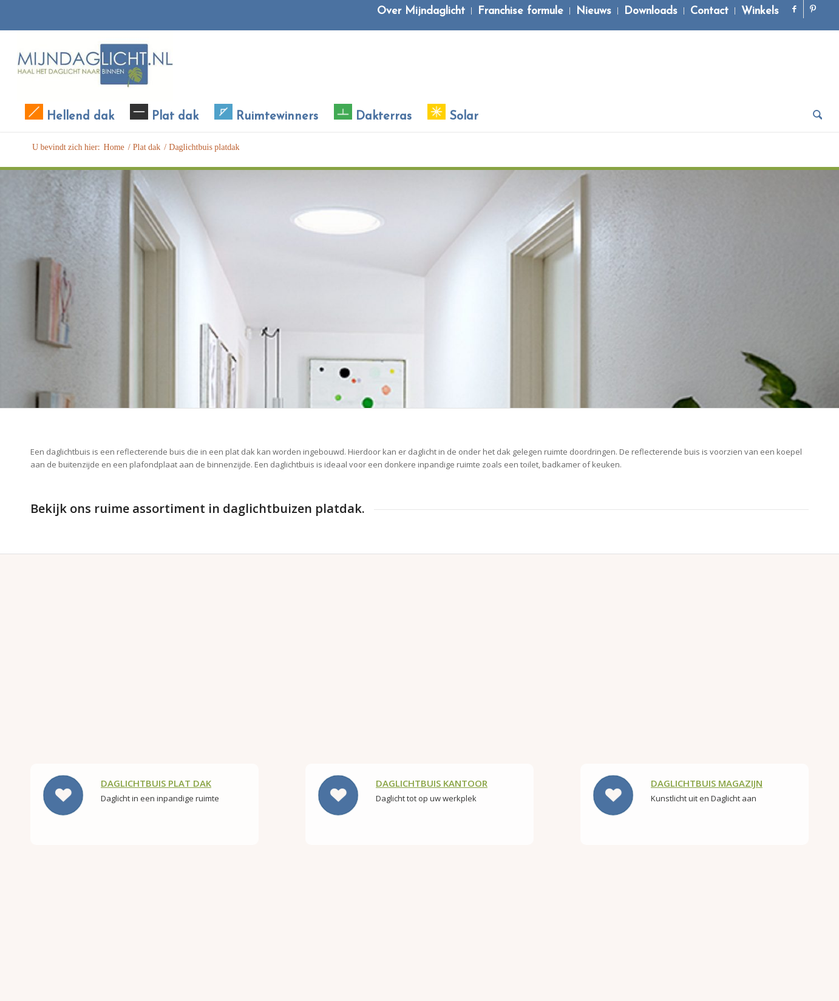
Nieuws (593, 11)
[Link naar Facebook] (794, 9)
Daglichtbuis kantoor (431, 783)
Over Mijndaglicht (421, 11)
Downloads (651, 11)
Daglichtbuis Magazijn (707, 783)
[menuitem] (421, 11)
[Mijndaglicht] (95, 65)
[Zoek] (814, 116)
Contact (709, 11)
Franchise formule (520, 11)
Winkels (760, 11)
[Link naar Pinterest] (813, 9)
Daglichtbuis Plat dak (156, 783)
